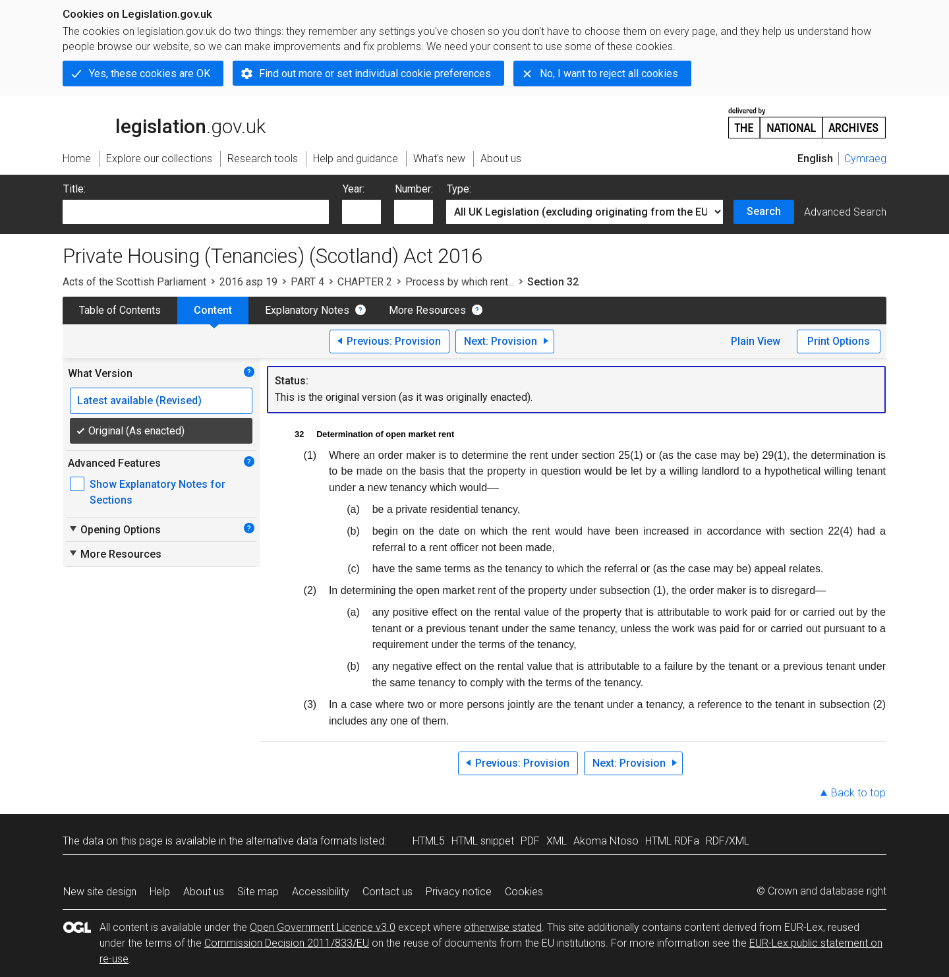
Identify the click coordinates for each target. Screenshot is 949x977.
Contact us (387, 891)
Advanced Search (845, 212)
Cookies (524, 891)
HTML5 (429, 841)
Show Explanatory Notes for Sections (157, 492)
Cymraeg (865, 158)
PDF (530, 841)
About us (203, 891)
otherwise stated (503, 927)
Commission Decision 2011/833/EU (286, 943)
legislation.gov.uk (164, 122)
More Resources (427, 310)
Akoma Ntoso (606, 841)
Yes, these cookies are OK (149, 73)
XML (556, 841)
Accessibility (320, 891)
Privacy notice (459, 891)
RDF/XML (727, 841)
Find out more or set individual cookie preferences (375, 73)
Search (764, 211)
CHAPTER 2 (364, 282)
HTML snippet (482, 841)
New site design (99, 891)
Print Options (838, 341)
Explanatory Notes (307, 310)
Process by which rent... (459, 282)
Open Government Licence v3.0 (322, 927)
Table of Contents (120, 310)
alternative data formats (301, 841)
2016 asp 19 (248, 282)
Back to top (858, 792)
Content (213, 310)
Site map (258, 891)
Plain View (755, 341)
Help (160, 891)
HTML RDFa (672, 841)
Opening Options (114, 529)
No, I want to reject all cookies (609, 73)
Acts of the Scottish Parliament (134, 282)
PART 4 (307, 282)
